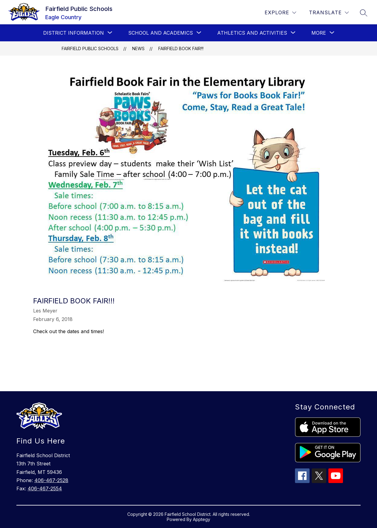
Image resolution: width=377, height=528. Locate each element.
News (138, 48)
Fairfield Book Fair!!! (181, 48)
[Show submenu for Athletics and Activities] (252, 32)
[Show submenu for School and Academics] (160, 32)
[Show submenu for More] (318, 32)
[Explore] (280, 12)
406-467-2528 (51, 480)
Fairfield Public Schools (90, 48)
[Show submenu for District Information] (73, 32)
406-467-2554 (45, 488)
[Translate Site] (328, 12)
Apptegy (201, 519)
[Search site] (363, 12)
